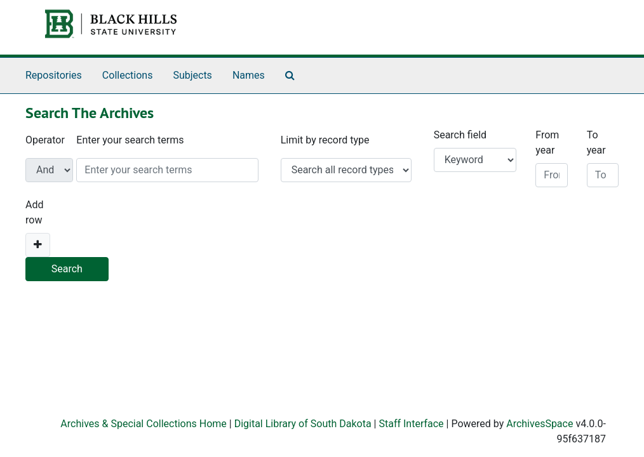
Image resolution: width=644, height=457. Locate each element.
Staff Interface (411, 424)
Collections (127, 75)
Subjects (192, 75)
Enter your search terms (130, 140)
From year (547, 142)
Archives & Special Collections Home (143, 424)
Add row (34, 212)
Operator (45, 140)
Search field (460, 135)
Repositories (53, 75)
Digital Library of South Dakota (303, 424)
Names (248, 75)
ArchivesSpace (539, 424)
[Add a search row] (37, 245)
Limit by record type (325, 140)
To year (596, 142)
